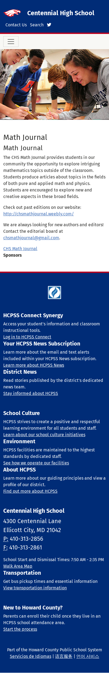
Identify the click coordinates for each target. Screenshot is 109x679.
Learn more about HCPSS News (33, 365)
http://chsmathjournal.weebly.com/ (38, 213)
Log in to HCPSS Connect (27, 337)
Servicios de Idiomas (30, 656)
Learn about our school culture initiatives (44, 434)
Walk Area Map (17, 566)
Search (37, 24)
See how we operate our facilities (36, 463)
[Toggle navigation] (11, 41)
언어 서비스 (87, 656)
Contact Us (16, 24)
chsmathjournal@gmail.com (31, 237)
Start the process (20, 629)
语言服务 (63, 656)
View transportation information (35, 587)
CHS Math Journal (20, 248)
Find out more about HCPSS (30, 491)
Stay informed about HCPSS (30, 393)
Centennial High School (60, 13)
